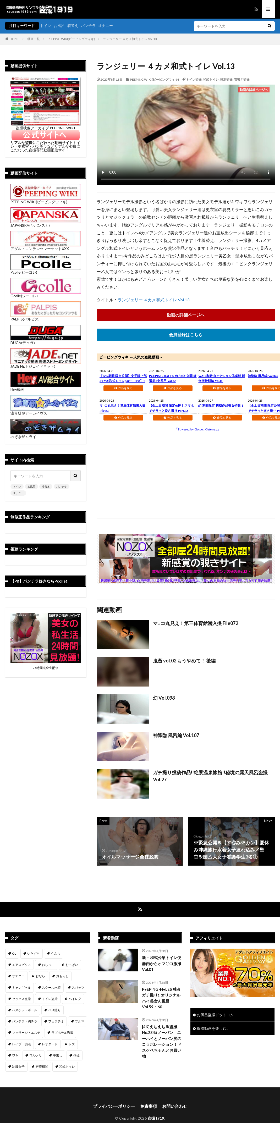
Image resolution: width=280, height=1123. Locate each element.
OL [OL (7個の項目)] (14, 953)
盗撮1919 (156, 1118)
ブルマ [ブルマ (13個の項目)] (79, 1021)
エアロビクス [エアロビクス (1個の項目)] (21, 965)
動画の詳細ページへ (186, 314)
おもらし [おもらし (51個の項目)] (62, 976)
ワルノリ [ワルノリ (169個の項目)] (35, 1055)
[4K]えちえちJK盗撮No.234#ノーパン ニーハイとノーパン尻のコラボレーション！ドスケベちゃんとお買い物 (161, 1041)
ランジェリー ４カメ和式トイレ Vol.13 (130, 39)
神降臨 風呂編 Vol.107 (176, 735)
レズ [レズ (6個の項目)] (72, 1044)
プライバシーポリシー (114, 1106)
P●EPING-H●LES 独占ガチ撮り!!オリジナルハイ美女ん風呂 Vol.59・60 (161, 998)
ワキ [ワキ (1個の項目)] (15, 1055)
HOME (14, 39)
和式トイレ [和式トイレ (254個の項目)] (67, 1067)
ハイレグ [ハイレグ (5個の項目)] (75, 999)
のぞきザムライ (45, 435)
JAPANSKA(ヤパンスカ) (45, 223)
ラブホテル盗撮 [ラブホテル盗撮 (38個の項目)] (62, 1033)
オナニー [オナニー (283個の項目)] (18, 976)
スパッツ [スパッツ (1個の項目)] (78, 987)
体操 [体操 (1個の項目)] (76, 1055)
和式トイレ (211, 79)
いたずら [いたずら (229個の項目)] (33, 953)
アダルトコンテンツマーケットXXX (45, 247)
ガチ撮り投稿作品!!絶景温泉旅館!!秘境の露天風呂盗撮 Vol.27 (210, 776)
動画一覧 (33, 39)
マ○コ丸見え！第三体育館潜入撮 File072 (195, 623)
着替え (72, 25)
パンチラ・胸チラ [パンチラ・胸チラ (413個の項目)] (24, 1021)
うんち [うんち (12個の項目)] (55, 953)
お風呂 (59, 25)
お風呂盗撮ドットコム (215, 1015)
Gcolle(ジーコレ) (45, 294)
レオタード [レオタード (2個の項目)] (50, 1044)
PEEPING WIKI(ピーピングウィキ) (71, 39)
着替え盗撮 (242, 79)
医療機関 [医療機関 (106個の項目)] (42, 1067)
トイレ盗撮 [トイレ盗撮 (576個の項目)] (50, 999)
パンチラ (88, 25)
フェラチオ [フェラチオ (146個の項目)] (56, 1021)
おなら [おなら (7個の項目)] (40, 976)
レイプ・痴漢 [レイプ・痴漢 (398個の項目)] (21, 1044)
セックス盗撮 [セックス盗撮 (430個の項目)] (21, 999)
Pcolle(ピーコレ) (45, 270)
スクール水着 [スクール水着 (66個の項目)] (51, 987)
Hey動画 (45, 388)
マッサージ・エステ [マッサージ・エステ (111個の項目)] (26, 1033)
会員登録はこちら (185, 334)
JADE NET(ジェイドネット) (45, 364)
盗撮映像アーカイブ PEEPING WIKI (45, 126)
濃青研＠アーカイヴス (45, 411)
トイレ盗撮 (194, 79)
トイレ (45, 25)
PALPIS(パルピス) (45, 317)
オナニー (105, 25)
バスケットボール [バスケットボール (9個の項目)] (24, 1010)
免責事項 (148, 1106)
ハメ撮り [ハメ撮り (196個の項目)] (54, 1010)
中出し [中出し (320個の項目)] (57, 1055)
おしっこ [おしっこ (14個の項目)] (48, 965)
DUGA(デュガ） (45, 341)
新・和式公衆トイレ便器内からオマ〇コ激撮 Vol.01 (161, 963)
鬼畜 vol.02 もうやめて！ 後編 (184, 660)
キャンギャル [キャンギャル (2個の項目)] (21, 987)
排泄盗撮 (226, 79)
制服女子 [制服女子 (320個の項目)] (18, 1067)
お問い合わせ (174, 1106)
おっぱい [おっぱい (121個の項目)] (71, 965)
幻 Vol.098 (164, 698)
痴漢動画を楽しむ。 (213, 1028)
